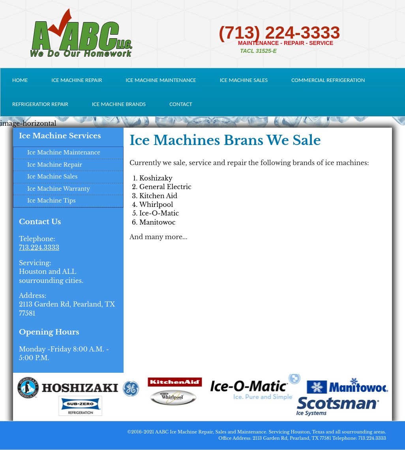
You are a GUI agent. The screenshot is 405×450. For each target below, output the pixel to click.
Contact (180, 104)
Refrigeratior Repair (40, 104)
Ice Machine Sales (244, 80)
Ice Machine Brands (119, 104)
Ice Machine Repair (76, 80)
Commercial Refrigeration (328, 80)
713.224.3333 (39, 247)
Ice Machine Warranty (58, 188)
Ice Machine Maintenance (161, 80)
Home (20, 80)
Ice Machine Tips (51, 200)
